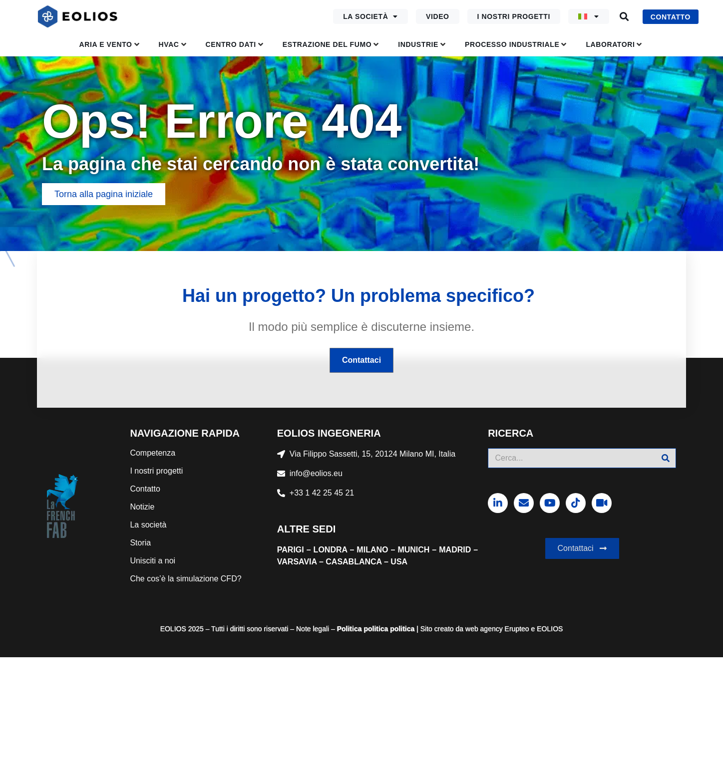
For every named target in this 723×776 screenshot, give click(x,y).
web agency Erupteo (497, 629)
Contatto (145, 489)
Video (437, 16)
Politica (349, 629)
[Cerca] (666, 458)
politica (375, 629)
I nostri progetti (513, 16)
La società (370, 16)
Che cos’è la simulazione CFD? (185, 578)
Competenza (152, 453)
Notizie (142, 507)
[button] (624, 16)
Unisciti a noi (152, 560)
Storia (140, 542)
